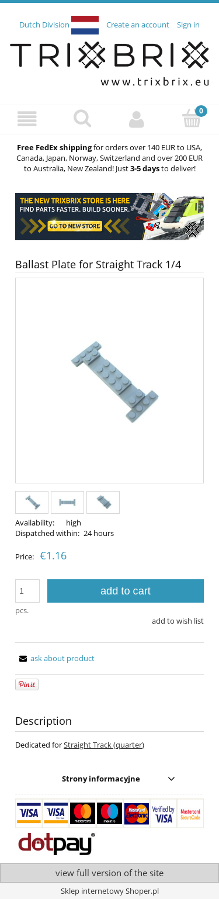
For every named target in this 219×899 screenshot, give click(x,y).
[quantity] (27, 591)
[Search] (82, 118)
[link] (109, 216)
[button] (27, 119)
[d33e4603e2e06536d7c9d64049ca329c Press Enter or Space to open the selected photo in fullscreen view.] (109, 381)
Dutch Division (59, 24)
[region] (109, 216)
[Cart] (191, 118)
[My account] (137, 119)
